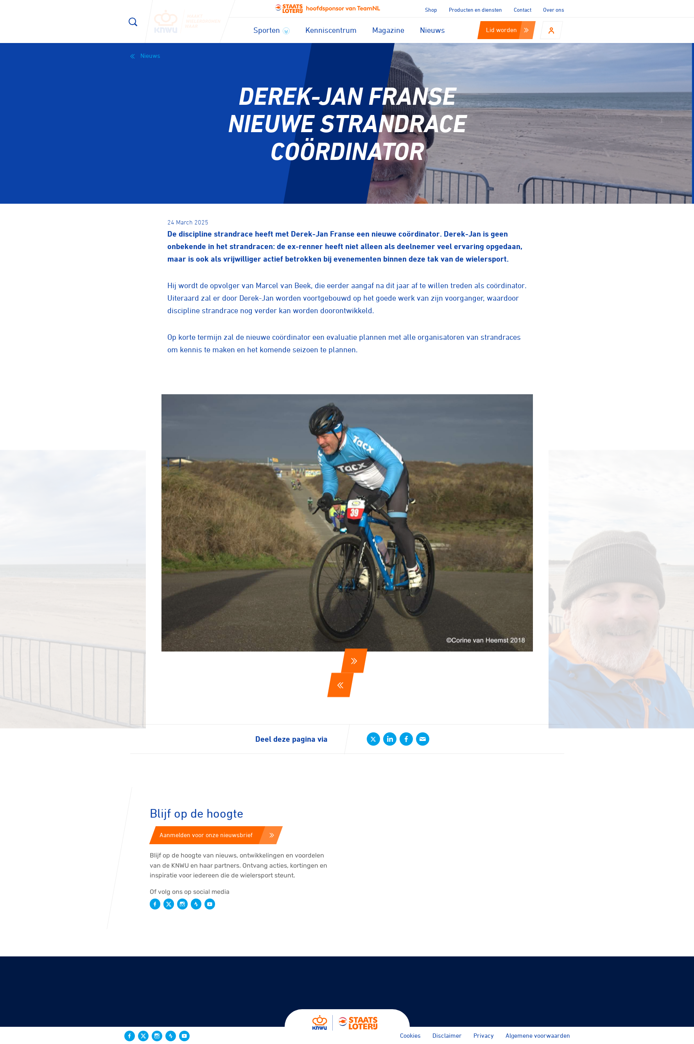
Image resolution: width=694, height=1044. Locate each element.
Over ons (553, 9)
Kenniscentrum (331, 29)
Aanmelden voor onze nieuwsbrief (217, 834)
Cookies (410, 1035)
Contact (522, 9)
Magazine (388, 29)
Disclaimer (447, 1035)
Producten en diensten (475, 9)
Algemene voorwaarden (538, 1035)
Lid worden (507, 29)
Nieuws (432, 29)
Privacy (483, 1035)
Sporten (271, 29)
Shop (431, 9)
